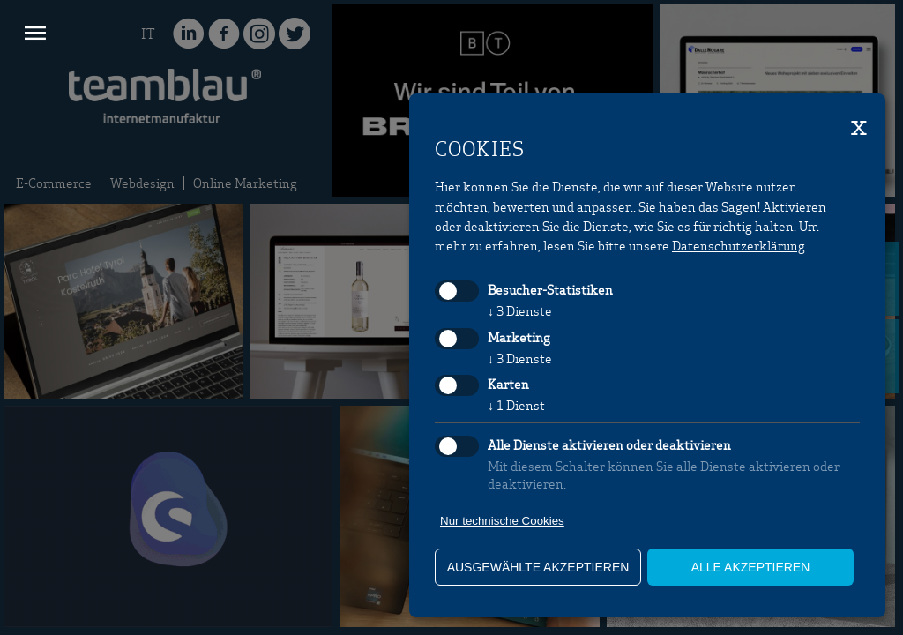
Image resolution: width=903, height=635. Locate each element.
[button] (35, 35)
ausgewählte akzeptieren (538, 567)
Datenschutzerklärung (738, 245)
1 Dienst (516, 405)
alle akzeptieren (750, 567)
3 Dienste (520, 310)
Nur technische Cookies (502, 520)
